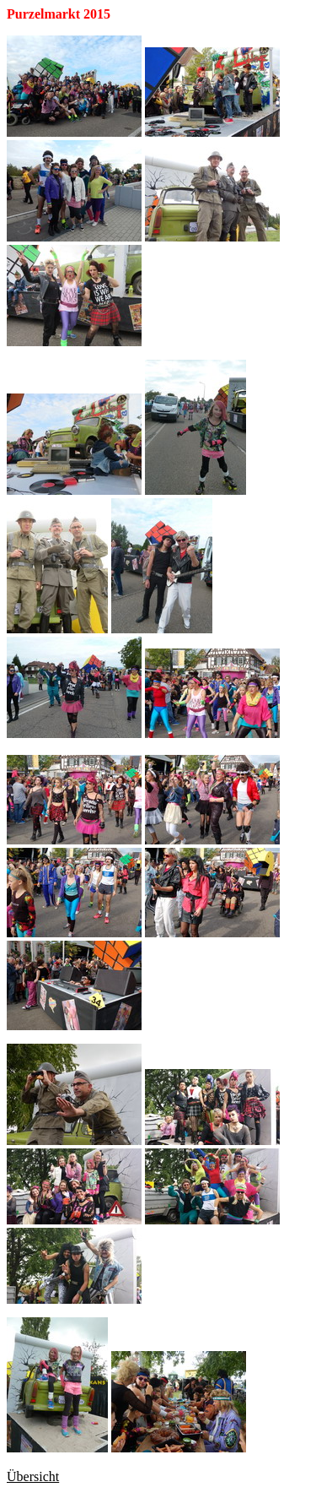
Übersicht (33, 1476)
